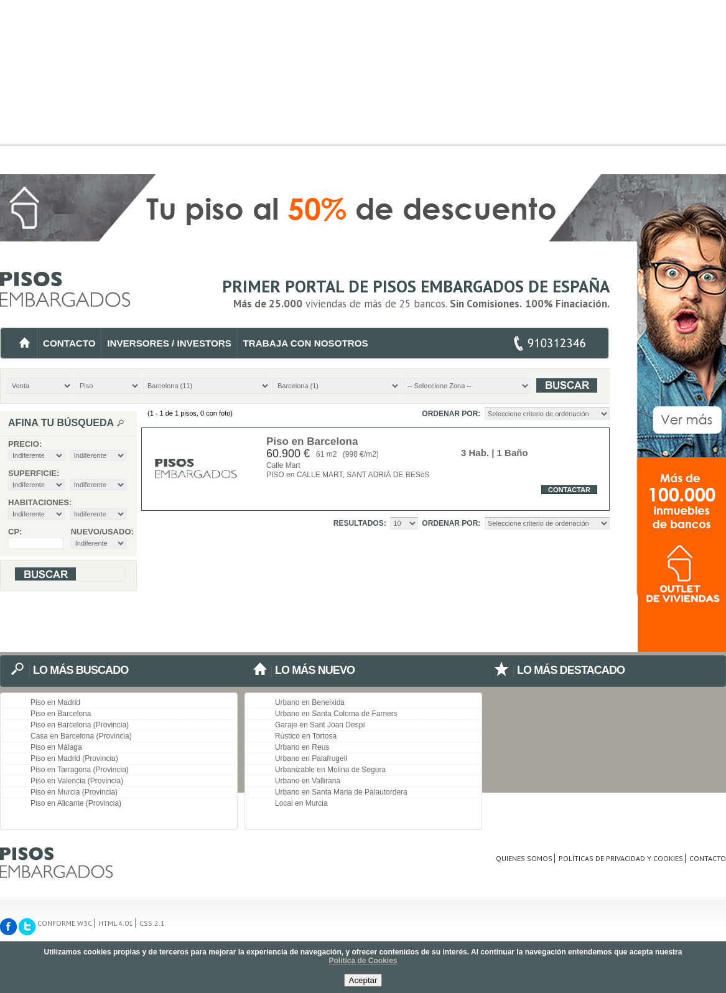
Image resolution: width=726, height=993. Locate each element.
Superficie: (33, 473)
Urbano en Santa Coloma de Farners (336, 713)
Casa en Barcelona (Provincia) (81, 736)
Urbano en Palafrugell (311, 758)
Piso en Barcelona (312, 441)
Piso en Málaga (56, 747)
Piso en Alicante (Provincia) (75, 803)
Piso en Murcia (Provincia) (74, 792)
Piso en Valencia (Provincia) (76, 780)
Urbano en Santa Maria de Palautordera (341, 792)
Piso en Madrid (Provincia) (74, 758)
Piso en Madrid (55, 702)
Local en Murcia (301, 803)
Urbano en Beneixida (310, 702)
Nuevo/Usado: (98, 531)
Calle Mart (283, 465)
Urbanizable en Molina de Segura (330, 769)
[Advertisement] (363, 87)
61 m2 (326, 454)
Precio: (25, 444)
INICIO (24, 343)
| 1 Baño (508, 452)
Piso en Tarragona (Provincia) (79, 769)
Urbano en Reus (302, 747)
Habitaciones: (40, 502)
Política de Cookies (362, 960)
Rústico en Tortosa (306, 736)
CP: (15, 531)
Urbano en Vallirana (307, 780)
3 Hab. (475, 452)
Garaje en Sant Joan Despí (320, 724)
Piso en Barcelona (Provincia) (79, 724)
